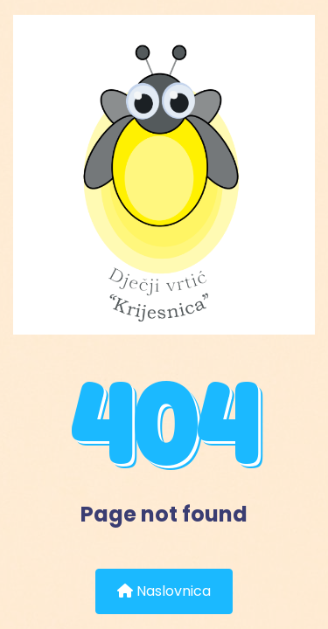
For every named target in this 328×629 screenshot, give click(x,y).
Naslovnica (164, 591)
